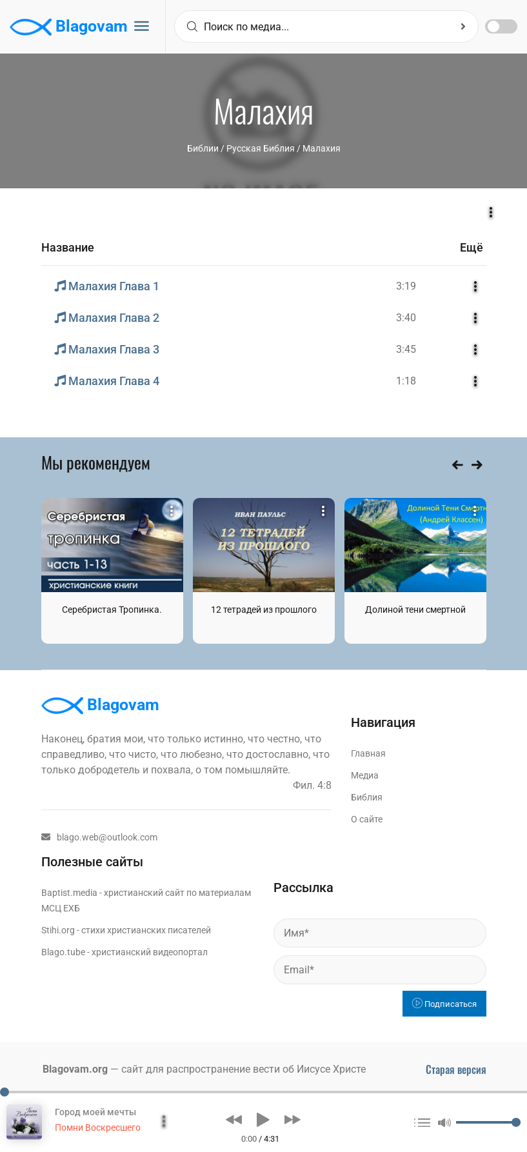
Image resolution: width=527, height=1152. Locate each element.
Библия (367, 797)
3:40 (406, 318)
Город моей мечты (95, 1112)
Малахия (322, 148)
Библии (203, 148)
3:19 (406, 286)
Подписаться (444, 1004)
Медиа (365, 775)
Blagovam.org (75, 1069)
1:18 (406, 381)
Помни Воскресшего (98, 1127)
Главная (368, 753)
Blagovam (69, 27)
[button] (233, 1120)
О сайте (367, 819)
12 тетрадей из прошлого (264, 609)
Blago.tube (63, 952)
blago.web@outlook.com (99, 837)
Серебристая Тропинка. (112, 609)
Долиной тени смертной (415, 609)
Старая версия (456, 1069)
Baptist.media (69, 893)
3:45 (406, 349)
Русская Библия (260, 148)
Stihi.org (58, 930)
